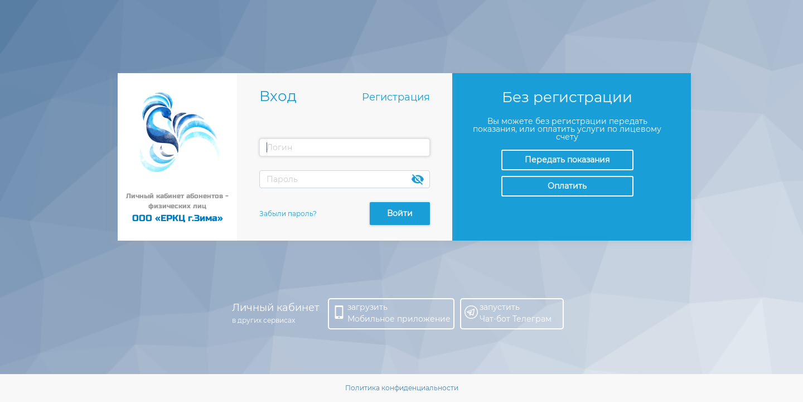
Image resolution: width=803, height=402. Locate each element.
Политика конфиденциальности (401, 388)
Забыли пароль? (288, 213)
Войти (400, 213)
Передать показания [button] (567, 160)
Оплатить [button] (567, 186)
